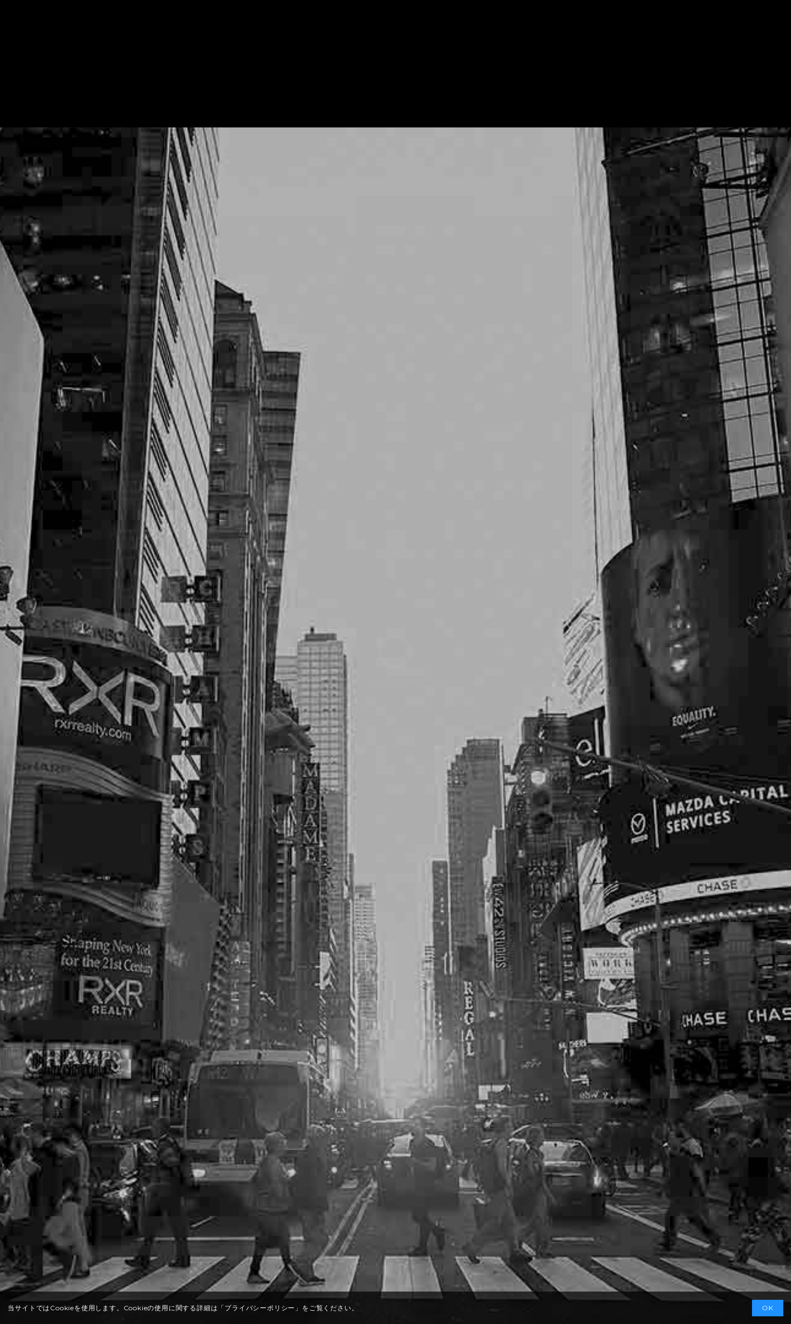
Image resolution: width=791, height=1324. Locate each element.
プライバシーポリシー (260, 1308)
